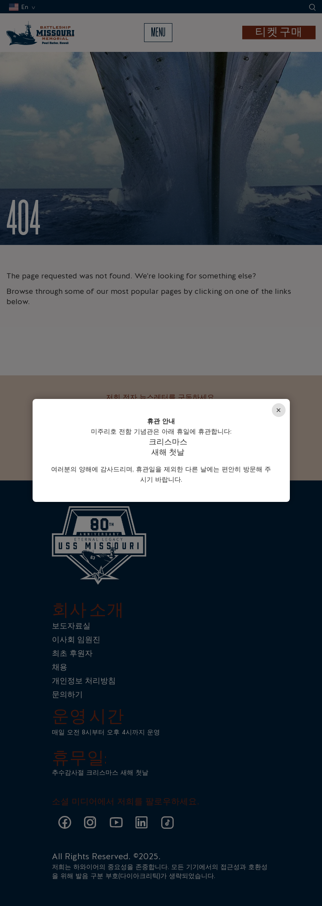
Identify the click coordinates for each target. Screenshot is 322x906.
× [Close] (278, 410)
